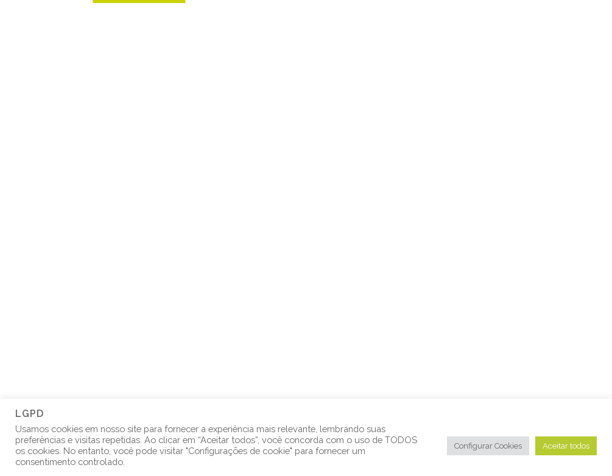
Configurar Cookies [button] (488, 445)
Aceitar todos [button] (566, 445)
